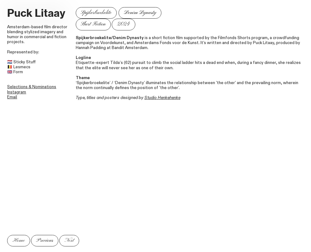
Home (18, 240)
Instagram (16, 92)
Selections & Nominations (31, 87)
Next (69, 240)
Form (18, 72)
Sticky (19, 62)
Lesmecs (21, 67)
